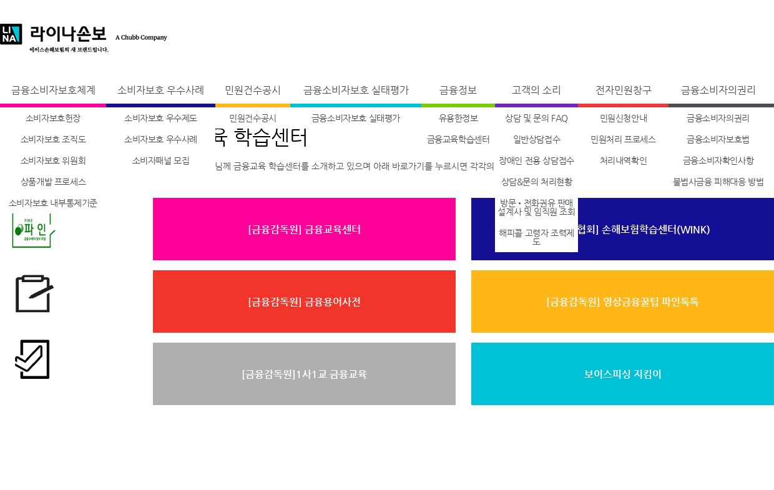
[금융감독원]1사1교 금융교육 (304, 374)
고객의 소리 (536, 90)
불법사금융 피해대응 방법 (718, 182)
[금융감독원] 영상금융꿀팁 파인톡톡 (622, 302)
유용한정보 (458, 118)
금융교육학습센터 (458, 139)
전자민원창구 (623, 90)
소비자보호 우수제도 (160, 118)
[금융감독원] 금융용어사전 (304, 302)
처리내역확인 (623, 160)
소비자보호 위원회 (53, 160)
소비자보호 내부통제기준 (53, 203)
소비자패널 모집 (161, 160)
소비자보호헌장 (53, 118)
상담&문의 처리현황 (536, 182)
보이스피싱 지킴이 (623, 374)
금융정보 (458, 90)
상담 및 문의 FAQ (536, 118)
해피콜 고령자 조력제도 (536, 237)
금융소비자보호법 (718, 139)
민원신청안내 (623, 118)
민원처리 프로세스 (622, 139)
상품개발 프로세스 (53, 182)
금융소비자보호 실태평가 (356, 90)
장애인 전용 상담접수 (536, 160)
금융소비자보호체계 (53, 90)
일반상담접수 (537, 139)
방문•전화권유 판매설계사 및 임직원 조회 (536, 207)
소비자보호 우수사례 (160, 90)
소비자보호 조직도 (53, 139)
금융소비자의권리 (718, 90)
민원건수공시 (253, 90)
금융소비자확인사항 (718, 160)
